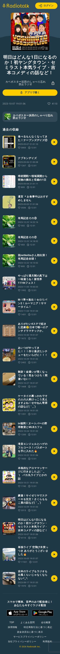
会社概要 (46, 622)
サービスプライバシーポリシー (30, 636)
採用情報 (12, 627)
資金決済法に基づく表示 (30, 632)
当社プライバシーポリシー (22, 641)
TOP (11, 622)
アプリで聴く (30, 93)
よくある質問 (27, 622)
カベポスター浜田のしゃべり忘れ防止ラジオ (25, 83)
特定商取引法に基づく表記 (38, 627)
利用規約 (47, 641)
